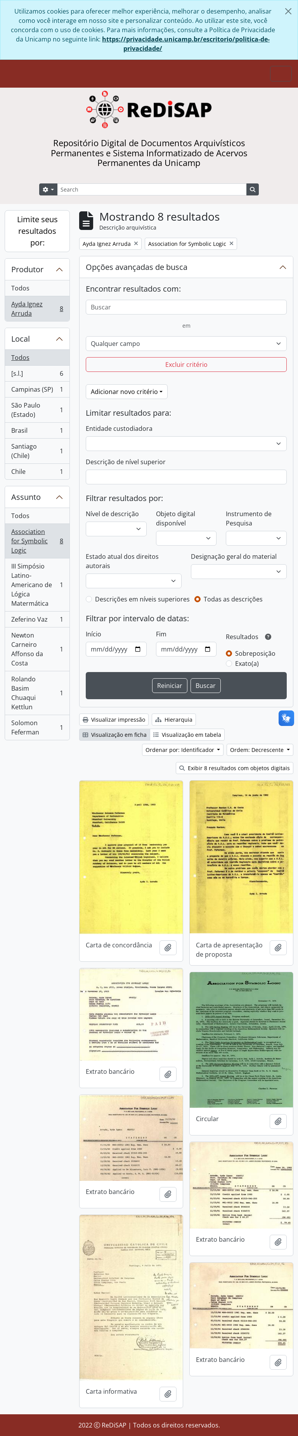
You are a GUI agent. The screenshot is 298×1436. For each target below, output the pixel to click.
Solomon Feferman (37, 727)
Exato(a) (247, 663)
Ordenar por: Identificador (181, 749)
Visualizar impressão (114, 719)
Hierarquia (173, 719)
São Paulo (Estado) (37, 410)
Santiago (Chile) (37, 451)
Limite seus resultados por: (37, 231)
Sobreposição (255, 653)
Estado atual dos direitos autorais (122, 561)
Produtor (27, 269)
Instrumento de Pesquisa (249, 518)
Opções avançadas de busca (136, 267)
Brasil (37, 432)
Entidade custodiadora (119, 428)
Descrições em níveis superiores (142, 599)
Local (20, 339)
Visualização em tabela (187, 734)
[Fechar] (288, 11)
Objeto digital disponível (175, 518)
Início (93, 634)
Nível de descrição (112, 514)
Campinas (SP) (37, 391)
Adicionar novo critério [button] (124, 391)
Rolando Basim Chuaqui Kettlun (37, 693)
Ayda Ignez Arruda (37, 309)
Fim (161, 634)
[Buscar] (186, 307)
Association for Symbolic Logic (37, 541)
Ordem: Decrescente (257, 749)
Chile (37, 473)
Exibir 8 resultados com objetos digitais (234, 768)
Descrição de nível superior (126, 462)
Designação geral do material (234, 556)
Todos (20, 288)
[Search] (152, 189)
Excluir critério (186, 364)
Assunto (26, 497)
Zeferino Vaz (37, 621)
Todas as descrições (233, 599)
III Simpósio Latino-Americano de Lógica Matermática (37, 585)
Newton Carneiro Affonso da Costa (37, 649)
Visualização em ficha (115, 734)
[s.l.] (37, 375)
